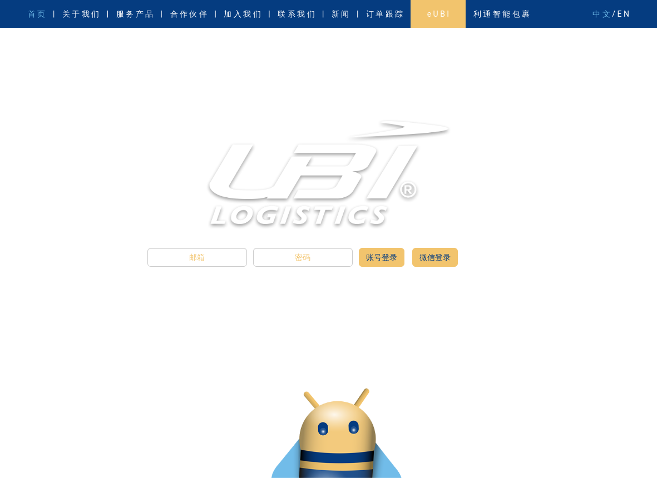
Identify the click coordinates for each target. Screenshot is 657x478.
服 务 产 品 (134, 13)
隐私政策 (615, 458)
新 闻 (340, 13)
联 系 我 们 (296, 13)
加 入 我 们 (242, 13)
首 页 (36, 13)
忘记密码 (539, 458)
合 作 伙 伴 (188, 13)
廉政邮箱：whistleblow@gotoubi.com (84, 448)
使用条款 (577, 458)
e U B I (438, 13)
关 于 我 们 (80, 13)
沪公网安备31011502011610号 (581, 448)
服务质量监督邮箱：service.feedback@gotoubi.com (105, 458)
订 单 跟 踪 (384, 13)
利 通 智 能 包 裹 (501, 13)
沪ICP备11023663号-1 (496, 448)
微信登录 (435, 257)
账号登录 (381, 257)
